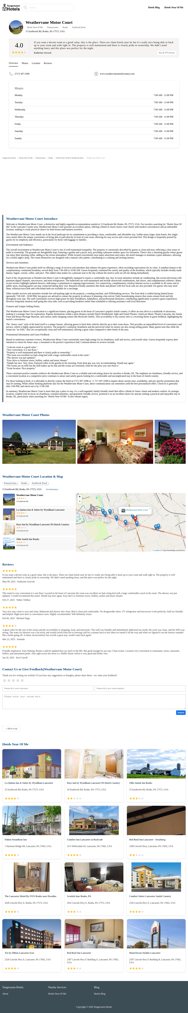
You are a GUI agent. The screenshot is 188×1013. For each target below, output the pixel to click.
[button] (135, 519)
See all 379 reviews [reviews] (167, 53)
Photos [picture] (25, 63)
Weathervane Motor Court (96, 158)
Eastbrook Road (78, 27)
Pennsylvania (52, 27)
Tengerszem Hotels (9, 158)
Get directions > (52, 489)
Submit (181, 713)
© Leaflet (156, 550)
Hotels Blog (154, 7)
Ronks (65, 27)
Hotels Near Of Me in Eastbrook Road (69, 158)
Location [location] (36, 63)
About (5, 993)
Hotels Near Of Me (173, 7)
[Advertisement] (94, 183)
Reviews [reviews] (48, 63)
